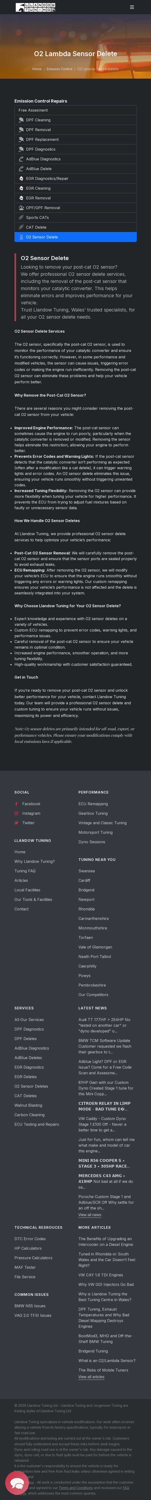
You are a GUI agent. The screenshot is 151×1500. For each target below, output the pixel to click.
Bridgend (86, 890)
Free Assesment (33, 110)
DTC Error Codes (30, 1238)
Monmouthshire (92, 928)
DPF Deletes (25, 1038)
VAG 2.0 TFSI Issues (32, 1315)
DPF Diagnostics (36, 149)
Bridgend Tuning (93, 1351)
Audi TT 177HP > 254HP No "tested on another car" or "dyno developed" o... (104, 1025)
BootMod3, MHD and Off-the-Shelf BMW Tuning (105, 1338)
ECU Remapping (93, 803)
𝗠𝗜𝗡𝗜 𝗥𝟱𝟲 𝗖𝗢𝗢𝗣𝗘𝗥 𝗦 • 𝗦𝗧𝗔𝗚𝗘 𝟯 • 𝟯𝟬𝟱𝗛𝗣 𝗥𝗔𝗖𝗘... (104, 1163)
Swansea (86, 870)
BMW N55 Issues (30, 1305)
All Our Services (29, 1019)
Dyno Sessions (91, 841)
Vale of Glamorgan (95, 947)
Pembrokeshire (92, 985)
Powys (84, 975)
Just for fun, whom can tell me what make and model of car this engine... (106, 1145)
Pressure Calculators (33, 1257)
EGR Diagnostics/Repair (43, 178)
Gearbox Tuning (93, 813)
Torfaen (85, 937)
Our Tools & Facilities (33, 899)
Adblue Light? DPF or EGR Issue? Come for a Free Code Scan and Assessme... (105, 1067)
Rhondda (86, 909)
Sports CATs (33, 217)
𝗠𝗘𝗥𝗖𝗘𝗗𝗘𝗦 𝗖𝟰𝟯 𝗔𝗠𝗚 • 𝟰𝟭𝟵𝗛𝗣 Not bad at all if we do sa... (105, 1181)
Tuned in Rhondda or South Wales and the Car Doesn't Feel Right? (106, 1260)
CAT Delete (32, 227)
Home (37, 69)
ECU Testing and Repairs (36, 1124)
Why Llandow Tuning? (34, 861)
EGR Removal (34, 198)
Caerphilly (87, 966)
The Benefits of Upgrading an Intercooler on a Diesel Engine (105, 1241)
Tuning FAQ (25, 870)
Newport (86, 899)
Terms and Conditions (76, 1488)
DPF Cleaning (34, 120)
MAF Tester (25, 1267)
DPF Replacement (38, 139)
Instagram (27, 813)
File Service (24, 1276)
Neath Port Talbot (94, 956)
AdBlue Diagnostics (39, 159)
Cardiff (84, 880)
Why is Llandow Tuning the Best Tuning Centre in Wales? (104, 1297)
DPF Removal (34, 130)
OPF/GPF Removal (39, 208)
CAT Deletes (25, 1095)
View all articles (91, 1377)
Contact (21, 909)
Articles (21, 880)
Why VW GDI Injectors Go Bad (106, 1284)
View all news (89, 1215)
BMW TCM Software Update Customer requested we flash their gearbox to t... (104, 1046)
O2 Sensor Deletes (31, 1086)
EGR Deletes (25, 1076)
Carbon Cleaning (29, 1114)
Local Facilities (27, 890)
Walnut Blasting (28, 1105)
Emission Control (59, 69)
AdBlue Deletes (28, 1057)
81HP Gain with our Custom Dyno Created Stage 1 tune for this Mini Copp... (105, 1088)
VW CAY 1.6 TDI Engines (100, 1275)
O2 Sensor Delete (38, 237)
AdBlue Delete (35, 169)
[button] (17, 1483)
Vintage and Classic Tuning (102, 822)
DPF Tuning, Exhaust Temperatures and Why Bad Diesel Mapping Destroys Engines (103, 1318)
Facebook (27, 803)
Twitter (24, 822)
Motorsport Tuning (95, 832)
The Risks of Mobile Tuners (103, 1370)
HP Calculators (28, 1248)
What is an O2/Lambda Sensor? (107, 1360)
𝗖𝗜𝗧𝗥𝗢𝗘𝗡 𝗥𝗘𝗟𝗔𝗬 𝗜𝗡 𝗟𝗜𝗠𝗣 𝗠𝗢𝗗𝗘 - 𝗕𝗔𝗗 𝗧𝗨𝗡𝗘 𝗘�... (104, 1106)
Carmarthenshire (93, 918)
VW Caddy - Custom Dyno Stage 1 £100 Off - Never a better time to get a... (102, 1124)
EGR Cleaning (34, 188)
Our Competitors (93, 994)
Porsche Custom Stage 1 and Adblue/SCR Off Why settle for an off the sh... (106, 1202)
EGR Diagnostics (29, 1067)
